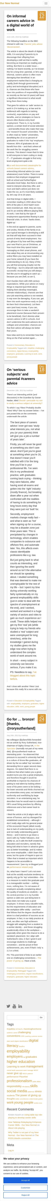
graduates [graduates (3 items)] (31, 1056)
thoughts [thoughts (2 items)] (11, 1099)
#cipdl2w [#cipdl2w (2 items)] (11, 1029)
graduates (20, 354)
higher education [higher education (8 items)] (21, 1061)
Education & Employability (25, 701)
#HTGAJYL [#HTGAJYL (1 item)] (19, 1029)
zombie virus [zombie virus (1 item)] (38, 1103)
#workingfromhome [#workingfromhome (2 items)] (32, 1029)
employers (11, 354)
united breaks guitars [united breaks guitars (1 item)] (36, 1099)
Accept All (25, 1180)
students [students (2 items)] (11, 1095)
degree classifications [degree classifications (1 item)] (21, 1041)
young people (12, 357)
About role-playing (16, 1128)
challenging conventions (16, 974)
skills (17, 707)
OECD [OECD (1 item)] (25, 1073)
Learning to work (30, 354)
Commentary (19, 345)
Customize (25, 1188)
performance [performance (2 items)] (13, 1076)
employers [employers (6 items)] (15, 1056)
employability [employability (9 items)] (18, 1051)
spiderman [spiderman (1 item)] (30, 1091)
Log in (11, 1150)
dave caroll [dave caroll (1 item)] (10, 1041)
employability (33, 351)
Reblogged (22, 971)
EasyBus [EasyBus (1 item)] (22, 1046)
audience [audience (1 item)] (10, 1032)
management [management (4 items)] (34, 1066)
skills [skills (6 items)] (34, 1086)
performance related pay (21, 867)
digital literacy (22, 351)
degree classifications (34, 974)
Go (41, 1017)
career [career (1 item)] (15, 1032)
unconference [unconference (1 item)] (24, 1099)
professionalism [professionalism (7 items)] (19, 1081)
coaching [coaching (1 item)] (28, 1036)
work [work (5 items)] (10, 1102)
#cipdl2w (31, 348)
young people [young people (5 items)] (23, 1102)
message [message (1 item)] (30, 1070)
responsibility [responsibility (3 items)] (14, 1086)
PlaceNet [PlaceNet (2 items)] (23, 1076)
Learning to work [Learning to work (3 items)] (16, 1066)
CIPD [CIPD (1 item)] (22, 1036)
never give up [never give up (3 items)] (14, 1073)
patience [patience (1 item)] (30, 1073)
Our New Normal (9, 3)
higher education (30, 977)
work (40, 354)
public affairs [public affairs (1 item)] (37, 1081)
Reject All (25, 1195)
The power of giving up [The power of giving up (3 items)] (28, 1095)
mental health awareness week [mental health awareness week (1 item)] (17, 1070)
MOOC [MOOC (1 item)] (36, 1070)
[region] (25, 1177)
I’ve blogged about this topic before (23, 675)
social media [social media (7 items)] (17, 1091)
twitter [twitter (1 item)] (17, 1099)
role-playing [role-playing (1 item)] (26, 1086)
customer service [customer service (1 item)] (36, 1036)
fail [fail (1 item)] (24, 1057)
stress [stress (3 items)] (38, 1091)
